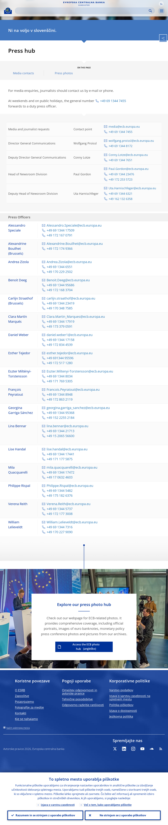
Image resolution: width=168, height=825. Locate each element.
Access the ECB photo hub (86, 647)
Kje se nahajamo (26, 719)
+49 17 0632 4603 (60, 477)
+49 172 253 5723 (120, 179)
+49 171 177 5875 (60, 459)
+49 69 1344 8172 (120, 146)
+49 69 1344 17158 (60, 339)
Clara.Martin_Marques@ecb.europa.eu (76, 316)
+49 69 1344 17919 (60, 321)
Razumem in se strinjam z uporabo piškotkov (45, 815)
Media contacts (23, 73)
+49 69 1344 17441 (60, 454)
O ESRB (20, 690)
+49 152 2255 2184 (60, 417)
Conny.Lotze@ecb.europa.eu (128, 155)
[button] (161, 3)
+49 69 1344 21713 (60, 431)
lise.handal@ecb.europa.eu (67, 449)
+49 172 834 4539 (60, 344)
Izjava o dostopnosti (123, 711)
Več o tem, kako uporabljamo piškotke (108, 805)
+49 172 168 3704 (60, 290)
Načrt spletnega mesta (18, 727)
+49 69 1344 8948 (60, 394)
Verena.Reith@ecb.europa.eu (68, 504)
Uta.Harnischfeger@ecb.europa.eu (132, 188)
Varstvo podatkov (121, 690)
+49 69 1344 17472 (60, 472)
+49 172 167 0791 (60, 235)
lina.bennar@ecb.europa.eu (67, 426)
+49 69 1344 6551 (60, 267)
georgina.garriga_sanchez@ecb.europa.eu (78, 408)
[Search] (82, 11)
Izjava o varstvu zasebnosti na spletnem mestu (129, 697)
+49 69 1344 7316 (60, 527)
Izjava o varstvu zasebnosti (58, 805)
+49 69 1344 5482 (60, 490)
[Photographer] (165, 665)
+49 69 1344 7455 (113, 101)
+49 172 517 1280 (60, 363)
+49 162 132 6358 (120, 199)
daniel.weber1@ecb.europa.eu (70, 335)
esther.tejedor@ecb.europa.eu (70, 353)
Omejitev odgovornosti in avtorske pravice (79, 691)
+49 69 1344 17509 (60, 230)
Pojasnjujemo (24, 702)
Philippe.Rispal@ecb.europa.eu (70, 485)
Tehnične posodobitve (77, 699)
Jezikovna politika (121, 716)
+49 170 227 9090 (60, 532)
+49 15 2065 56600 (60, 436)
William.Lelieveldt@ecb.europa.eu (72, 522)
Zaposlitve (22, 696)
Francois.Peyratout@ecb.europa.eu (73, 389)
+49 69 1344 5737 (60, 509)
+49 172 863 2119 (60, 399)
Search (150, 11)
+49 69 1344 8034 (60, 376)
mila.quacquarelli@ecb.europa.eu (72, 467)
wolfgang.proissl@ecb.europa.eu (131, 141)
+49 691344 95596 (60, 358)
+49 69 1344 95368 (61, 412)
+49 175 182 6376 (60, 495)
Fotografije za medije (29, 707)
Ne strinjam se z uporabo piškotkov (123, 815)
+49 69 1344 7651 (121, 160)
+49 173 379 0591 (60, 326)
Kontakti (20, 713)
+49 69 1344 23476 (121, 174)
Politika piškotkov (121, 705)
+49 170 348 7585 (60, 308)
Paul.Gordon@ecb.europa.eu (128, 169)
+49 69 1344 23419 (60, 303)
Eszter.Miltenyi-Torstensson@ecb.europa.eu (80, 371)
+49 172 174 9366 (60, 248)
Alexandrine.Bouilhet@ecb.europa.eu (75, 243)
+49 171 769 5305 (60, 381)
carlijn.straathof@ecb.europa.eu (71, 298)
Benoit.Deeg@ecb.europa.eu (68, 280)
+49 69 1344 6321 (120, 194)
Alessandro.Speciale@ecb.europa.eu (74, 225)
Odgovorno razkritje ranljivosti (83, 705)
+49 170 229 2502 (60, 271)
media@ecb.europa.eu (124, 126)
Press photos (64, 73)
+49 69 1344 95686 (60, 285)
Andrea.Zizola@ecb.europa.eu (69, 262)
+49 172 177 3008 (60, 513)
